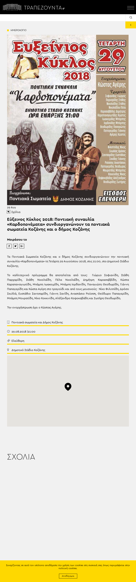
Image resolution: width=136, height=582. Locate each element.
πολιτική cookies (68, 568)
